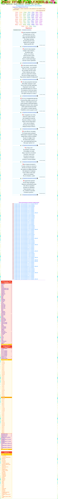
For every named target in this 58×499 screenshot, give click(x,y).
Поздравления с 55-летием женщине (6, 442)
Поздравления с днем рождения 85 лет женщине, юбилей (26, 272)
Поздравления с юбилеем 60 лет (6, 448)
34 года (28, 17)
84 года (33, 24)
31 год (25, 17)
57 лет (21, 17)
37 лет (33, 12)
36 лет (29, 12)
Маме (2, 315)
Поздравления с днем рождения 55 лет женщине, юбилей (26, 229)
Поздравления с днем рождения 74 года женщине (24, 256)
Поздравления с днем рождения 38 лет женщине (24, 210)
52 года (28, 15)
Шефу (2, 343)
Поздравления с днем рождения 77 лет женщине (24, 262)
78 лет (36, 22)
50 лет (29, 22)
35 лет (17, 12)
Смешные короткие (5, 463)
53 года (32, 15)
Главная (3, 4)
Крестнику (3, 304)
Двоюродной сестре (5, 288)
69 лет (3, 404)
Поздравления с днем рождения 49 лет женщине (24, 222)
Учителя (3, 342)
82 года (24, 24)
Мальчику (3, 313)
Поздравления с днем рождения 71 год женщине (24, 252)
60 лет (40, 17)
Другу (3, 481)
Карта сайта (37, 4)
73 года (3, 409)
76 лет (21, 22)
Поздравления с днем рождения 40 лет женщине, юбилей (26, 212)
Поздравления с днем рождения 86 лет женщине (24, 273)
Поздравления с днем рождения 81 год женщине (24, 267)
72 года (3, 408)
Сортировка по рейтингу (26, 29)
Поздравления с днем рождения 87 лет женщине (24, 275)
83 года (28, 24)
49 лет (20, 15)
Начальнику (3, 319)
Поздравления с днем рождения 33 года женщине (24, 206)
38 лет (37, 12)
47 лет (3, 376)
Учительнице (3, 341)
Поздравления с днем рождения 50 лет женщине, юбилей (26, 261)
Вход (32, 4)
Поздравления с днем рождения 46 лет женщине (24, 219)
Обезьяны (4, 465)
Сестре (2, 334)
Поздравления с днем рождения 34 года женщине (24, 234)
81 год (20, 24)
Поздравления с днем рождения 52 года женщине (24, 225)
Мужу (3, 483)
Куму (2, 310)
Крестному (3, 308)
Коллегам (4, 468)
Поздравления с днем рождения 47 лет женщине (24, 220)
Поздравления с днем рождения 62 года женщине (24, 240)
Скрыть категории (6, 344)
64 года (29, 19)
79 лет (40, 22)
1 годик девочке (4, 348)
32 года (20, 12)
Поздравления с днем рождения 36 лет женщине (24, 207)
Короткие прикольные (6, 464)
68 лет (3, 403)
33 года (25, 12)
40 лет (3, 369)
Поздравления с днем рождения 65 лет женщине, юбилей (26, 244)
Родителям (3, 331)
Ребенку (2, 330)
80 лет (16, 24)
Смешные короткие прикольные (5, 492)
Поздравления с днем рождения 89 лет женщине (24, 277)
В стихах (3, 459)
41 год (3, 370)
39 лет (41, 12)
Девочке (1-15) (4, 356)
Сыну (2, 336)
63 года (26, 7)
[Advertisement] (29, 199)
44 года (3, 374)
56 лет (17, 17)
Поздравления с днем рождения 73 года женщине (24, 254)
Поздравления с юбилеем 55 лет (6, 446)
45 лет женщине (4, 350)
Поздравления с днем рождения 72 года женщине (24, 253)
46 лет (3, 375)
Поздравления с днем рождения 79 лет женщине (24, 265)
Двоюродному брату (5, 289)
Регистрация (27, 4)
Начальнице (3, 320)
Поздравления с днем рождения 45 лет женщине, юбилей (26, 259)
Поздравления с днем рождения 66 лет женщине (24, 245)
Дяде (2, 297)
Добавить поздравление (19, 4)
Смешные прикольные (6, 457)
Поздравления (15, 7)
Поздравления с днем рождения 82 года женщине (24, 268)
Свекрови (3, 333)
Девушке (3, 291)
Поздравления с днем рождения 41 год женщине (24, 214)
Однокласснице (4, 323)
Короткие (4, 458)
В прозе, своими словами (5, 471)
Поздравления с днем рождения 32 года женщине (24, 205)
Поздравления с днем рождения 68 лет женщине (24, 248)
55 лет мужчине (4, 355)
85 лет (37, 24)
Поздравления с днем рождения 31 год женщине (24, 233)
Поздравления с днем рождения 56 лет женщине (24, 230)
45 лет (25, 22)
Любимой (3, 311)
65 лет (33, 19)
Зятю (2, 302)
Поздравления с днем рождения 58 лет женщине (24, 235)
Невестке (3, 321)
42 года (3, 371)
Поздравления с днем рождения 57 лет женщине (24, 231)
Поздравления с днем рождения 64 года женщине (24, 243)
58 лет (33, 17)
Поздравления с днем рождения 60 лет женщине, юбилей (26, 238)
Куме (2, 309)
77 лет (33, 22)
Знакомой (3, 300)
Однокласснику (4, 322)
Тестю (2, 337)
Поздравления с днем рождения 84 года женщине (24, 271)
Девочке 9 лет (3, 357)
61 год (16, 19)
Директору (3, 293)
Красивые (4, 460)
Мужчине (4, 472)
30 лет (2, 349)
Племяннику (3, 326)
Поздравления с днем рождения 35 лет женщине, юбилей (26, 203)
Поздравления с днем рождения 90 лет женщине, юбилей (26, 279)
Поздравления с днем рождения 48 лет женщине (24, 221)
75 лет (17, 22)
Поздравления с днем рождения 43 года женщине (24, 216)
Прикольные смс (5, 466)
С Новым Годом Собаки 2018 (6, 497)
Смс (2, 335)
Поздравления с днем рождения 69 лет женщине (24, 249)
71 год (3, 407)
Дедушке (3, 292)
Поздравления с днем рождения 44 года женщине (24, 217)
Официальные (4, 469)
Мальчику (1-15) (4, 433)
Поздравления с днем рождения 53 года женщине (24, 226)
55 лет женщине (4, 354)
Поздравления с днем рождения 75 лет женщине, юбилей (26, 257)
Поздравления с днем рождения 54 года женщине (24, 228)
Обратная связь (9, 4)
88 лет (27, 26)
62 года (20, 19)
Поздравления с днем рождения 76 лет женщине (24, 258)
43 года (3, 373)
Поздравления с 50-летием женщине (6, 440)
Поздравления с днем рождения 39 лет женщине (24, 211)
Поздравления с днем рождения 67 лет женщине (24, 247)
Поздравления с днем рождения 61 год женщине (24, 239)
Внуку (2, 286)
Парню (2, 325)
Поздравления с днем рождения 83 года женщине (24, 270)
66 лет (37, 19)
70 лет (3, 405)
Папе (2, 324)
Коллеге (2, 303)
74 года (3, 410)
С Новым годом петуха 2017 (6, 495)
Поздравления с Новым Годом (5, 454)
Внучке (2, 287)
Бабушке (3, 489)
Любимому (3, 312)
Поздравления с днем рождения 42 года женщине (24, 215)
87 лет (23, 26)
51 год (24, 15)
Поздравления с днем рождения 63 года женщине (29, 46)
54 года (37, 15)
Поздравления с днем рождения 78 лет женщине (24, 263)
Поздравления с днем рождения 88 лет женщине (24, 276)
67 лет (41, 19)
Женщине (3, 299)
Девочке (2, 290)
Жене (2, 298)
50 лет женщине (4, 351)
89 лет (31, 26)
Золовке (2, 301)
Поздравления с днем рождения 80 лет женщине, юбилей (26, 266)
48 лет (16, 15)
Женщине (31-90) (22, 7)
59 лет (37, 17)
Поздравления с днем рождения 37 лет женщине (24, 208)
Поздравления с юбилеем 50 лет (6, 444)
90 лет (34, 26)
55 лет (41, 15)
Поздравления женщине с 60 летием (6, 438)
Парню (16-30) (4, 436)
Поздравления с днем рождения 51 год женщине (24, 224)
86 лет (41, 24)
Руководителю (4, 332)
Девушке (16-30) (4, 358)
